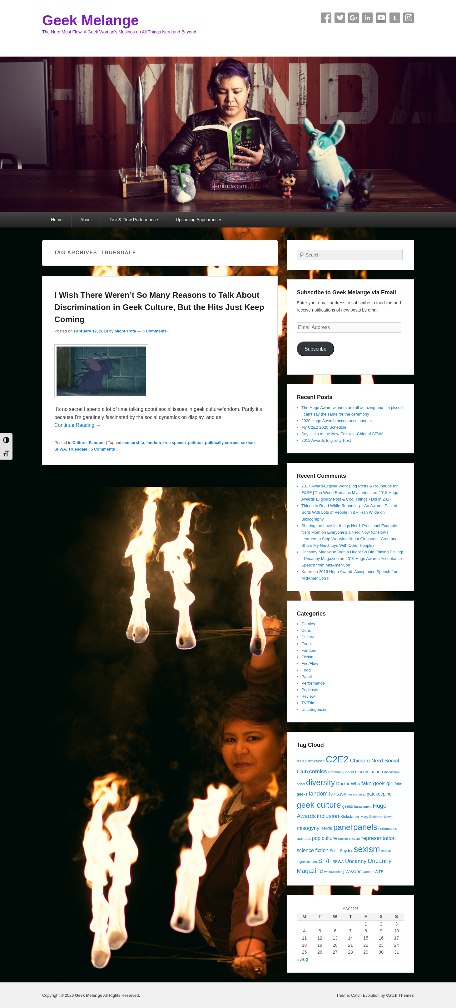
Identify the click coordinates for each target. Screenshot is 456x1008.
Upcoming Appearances (199, 219)
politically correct (222, 442)
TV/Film (308, 703)
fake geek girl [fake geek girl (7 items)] (377, 783)
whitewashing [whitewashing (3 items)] (334, 872)
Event (306, 643)
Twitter (340, 17)
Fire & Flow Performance (134, 219)
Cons (306, 630)
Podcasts (309, 689)
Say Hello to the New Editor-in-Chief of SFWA (342, 434)
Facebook (326, 17)
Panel (306, 676)
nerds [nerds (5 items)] (326, 828)
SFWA (60, 449)
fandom (153, 442)
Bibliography (312, 519)
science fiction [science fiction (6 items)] (312, 850)
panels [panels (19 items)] (365, 827)
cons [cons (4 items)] (349, 772)
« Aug (302, 959)
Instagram (408, 17)
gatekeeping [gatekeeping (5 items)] (379, 793)
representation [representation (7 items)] (378, 838)
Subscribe (315, 349)
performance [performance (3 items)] (388, 829)
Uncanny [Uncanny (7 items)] (355, 861)
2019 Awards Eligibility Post (326, 440)
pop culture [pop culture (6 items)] (324, 838)
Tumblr (394, 17)
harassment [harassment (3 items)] (363, 806)
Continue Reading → (77, 425)
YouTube (381, 17)
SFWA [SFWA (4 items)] (338, 861)
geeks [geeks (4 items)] (347, 806)
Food (306, 670)
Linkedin (367, 17)
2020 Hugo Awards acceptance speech (336, 420)
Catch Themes (400, 995)
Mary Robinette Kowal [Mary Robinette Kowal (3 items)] (377, 817)
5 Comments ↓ (156, 331)
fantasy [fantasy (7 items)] (337, 794)
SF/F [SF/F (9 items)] (324, 860)
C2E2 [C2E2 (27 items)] (337, 759)
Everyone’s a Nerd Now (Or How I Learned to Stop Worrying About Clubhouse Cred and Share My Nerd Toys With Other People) (349, 539)
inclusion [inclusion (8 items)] (328, 816)
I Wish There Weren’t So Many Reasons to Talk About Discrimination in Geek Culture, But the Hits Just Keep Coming (159, 307)
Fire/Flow (309, 663)
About (86, 219)
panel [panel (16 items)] (342, 827)
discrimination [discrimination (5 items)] (369, 771)
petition (195, 442)
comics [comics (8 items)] (318, 771)
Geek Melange (90, 20)
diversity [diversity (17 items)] (320, 782)
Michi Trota (125, 331)
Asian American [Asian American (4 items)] (311, 761)
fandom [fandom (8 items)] (318, 793)
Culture (79, 442)
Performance (313, 683)
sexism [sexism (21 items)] (367, 849)
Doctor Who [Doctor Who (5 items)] (348, 783)
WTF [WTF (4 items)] (378, 871)
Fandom (97, 442)
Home (56, 219)
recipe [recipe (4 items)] (354, 838)
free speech (174, 442)
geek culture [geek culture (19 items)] (319, 805)
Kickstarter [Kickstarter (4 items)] (349, 816)
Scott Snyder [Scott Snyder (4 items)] (341, 850)
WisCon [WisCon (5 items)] (353, 871)
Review (308, 696)
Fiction (307, 657)
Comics (308, 623)
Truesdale (77, 449)
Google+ (353, 17)
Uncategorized (314, 709)
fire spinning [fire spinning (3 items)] (356, 794)
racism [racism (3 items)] (343, 839)
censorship (133, 442)
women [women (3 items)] (368, 872)
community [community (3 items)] (336, 772)
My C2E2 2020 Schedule (323, 427)
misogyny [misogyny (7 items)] (308, 828)
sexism (248, 442)
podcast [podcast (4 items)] (304, 838)
